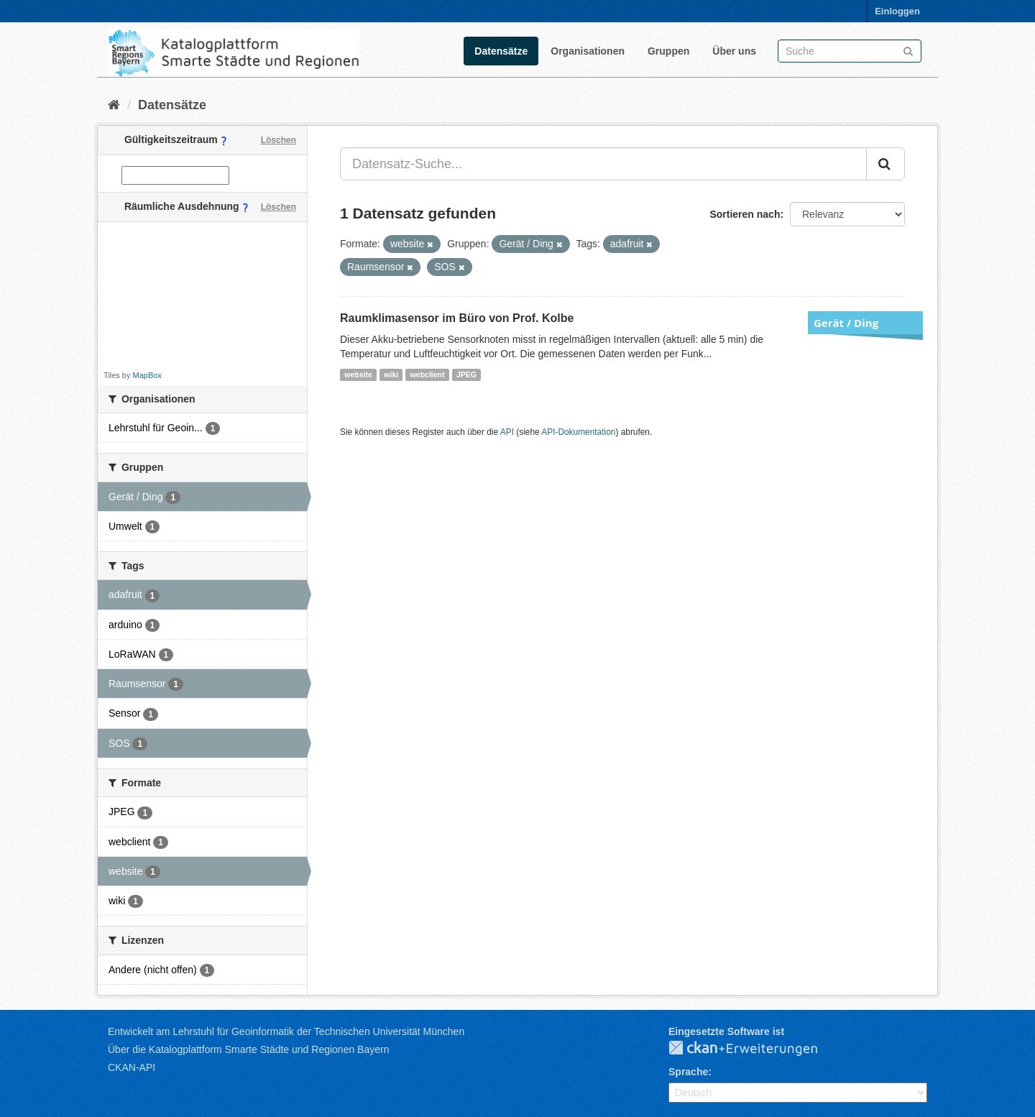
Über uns (734, 51)
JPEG (466, 374)
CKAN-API (131, 1067)
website (358, 374)
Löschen (278, 140)
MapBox (147, 375)
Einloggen (897, 11)
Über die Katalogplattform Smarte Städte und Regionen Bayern (248, 1049)
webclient (427, 374)
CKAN (754, 1048)
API (507, 432)
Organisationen (588, 51)
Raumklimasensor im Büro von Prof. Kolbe (457, 318)
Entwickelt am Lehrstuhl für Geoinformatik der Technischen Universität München (286, 1031)
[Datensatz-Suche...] (603, 163)
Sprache (688, 1071)
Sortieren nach (744, 214)
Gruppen (668, 51)
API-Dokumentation (578, 432)
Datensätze (501, 51)
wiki (391, 374)
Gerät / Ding (846, 323)
